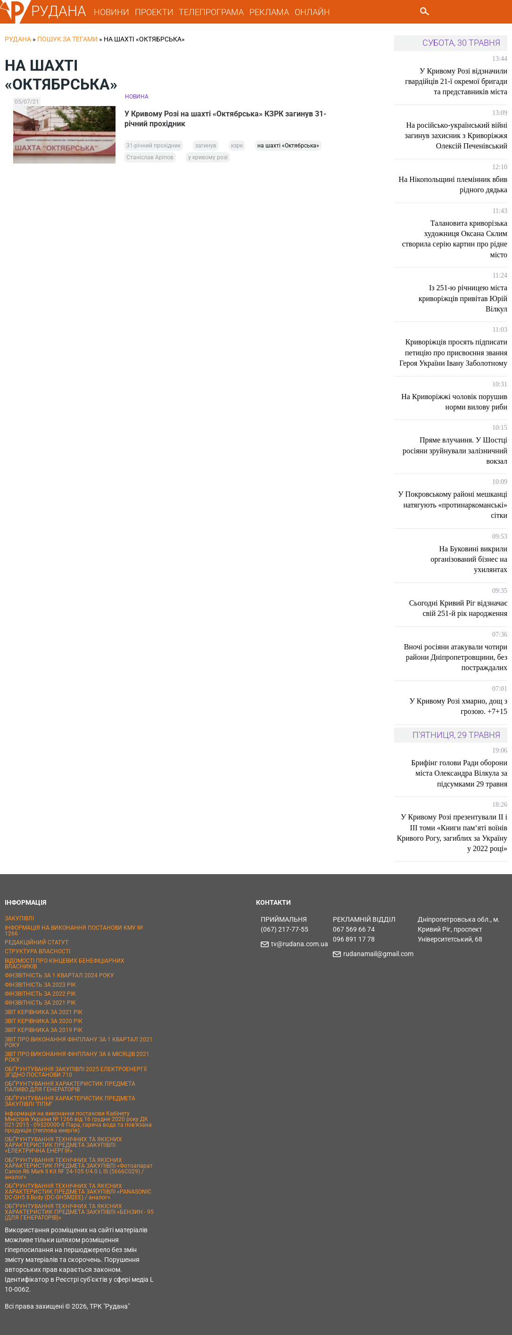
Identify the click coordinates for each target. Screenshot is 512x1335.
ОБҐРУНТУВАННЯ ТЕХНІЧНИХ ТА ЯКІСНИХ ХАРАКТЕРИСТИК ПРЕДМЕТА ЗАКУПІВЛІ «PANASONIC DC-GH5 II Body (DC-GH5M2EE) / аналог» (78, 1192)
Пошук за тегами (67, 39)
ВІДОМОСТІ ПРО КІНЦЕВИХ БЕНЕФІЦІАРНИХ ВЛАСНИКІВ (64, 964)
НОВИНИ (111, 12)
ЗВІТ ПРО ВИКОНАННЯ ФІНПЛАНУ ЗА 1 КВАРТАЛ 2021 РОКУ (79, 1042)
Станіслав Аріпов (149, 158)
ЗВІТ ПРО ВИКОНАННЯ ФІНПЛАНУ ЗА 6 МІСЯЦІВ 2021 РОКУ (77, 1057)
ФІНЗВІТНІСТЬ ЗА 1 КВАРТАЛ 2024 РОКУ (59, 975)
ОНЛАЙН (312, 12)
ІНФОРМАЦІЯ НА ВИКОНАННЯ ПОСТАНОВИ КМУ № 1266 (74, 931)
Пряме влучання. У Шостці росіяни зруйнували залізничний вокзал (455, 450)
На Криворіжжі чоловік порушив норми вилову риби (454, 402)
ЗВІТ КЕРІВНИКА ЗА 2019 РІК (44, 1030)
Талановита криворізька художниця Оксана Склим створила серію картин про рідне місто (454, 239)
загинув (205, 146)
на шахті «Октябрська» (288, 146)
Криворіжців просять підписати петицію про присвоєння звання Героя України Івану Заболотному (453, 352)
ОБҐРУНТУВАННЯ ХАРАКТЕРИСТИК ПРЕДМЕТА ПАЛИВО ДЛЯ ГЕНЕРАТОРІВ (70, 1087)
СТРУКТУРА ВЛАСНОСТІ (37, 951)
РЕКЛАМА (269, 12)
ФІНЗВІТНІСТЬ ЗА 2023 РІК (40, 985)
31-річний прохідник (153, 146)
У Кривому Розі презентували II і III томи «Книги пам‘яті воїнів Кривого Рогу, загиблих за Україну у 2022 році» (452, 832)
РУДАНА (58, 11)
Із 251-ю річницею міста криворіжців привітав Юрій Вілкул (463, 298)
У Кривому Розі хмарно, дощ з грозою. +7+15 (458, 706)
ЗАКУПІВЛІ (19, 918)
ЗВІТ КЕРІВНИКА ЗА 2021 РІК (44, 1012)
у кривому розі (208, 158)
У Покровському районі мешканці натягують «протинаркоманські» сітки (452, 504)
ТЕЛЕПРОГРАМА (211, 12)
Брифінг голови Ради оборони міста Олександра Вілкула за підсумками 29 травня (459, 773)
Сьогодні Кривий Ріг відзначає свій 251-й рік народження (458, 608)
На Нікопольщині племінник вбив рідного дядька (453, 184)
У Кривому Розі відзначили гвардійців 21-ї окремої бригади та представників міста (456, 81)
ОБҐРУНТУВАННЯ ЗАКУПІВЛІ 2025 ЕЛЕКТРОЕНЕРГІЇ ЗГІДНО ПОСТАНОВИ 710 (76, 1072)
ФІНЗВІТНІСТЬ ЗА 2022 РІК (40, 994)
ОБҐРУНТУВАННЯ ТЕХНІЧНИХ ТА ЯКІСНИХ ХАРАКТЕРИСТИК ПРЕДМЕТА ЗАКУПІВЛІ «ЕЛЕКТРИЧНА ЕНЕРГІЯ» (63, 1145)
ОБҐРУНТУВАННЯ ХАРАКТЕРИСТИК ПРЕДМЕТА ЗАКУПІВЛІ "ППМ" (70, 1101)
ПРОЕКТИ (154, 12)
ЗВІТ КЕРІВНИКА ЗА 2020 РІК (44, 1021)
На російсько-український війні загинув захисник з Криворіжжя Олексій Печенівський (456, 135)
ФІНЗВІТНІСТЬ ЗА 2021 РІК (40, 1002)
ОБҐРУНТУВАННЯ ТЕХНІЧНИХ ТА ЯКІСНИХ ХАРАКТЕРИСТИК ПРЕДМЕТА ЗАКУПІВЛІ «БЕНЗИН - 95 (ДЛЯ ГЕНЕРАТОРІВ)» (79, 1212)
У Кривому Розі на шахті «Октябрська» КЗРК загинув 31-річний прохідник (226, 118)
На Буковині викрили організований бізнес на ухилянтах (468, 559)
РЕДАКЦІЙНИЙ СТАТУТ (36, 942)
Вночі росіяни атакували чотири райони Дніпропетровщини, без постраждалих (455, 657)
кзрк (237, 146)
